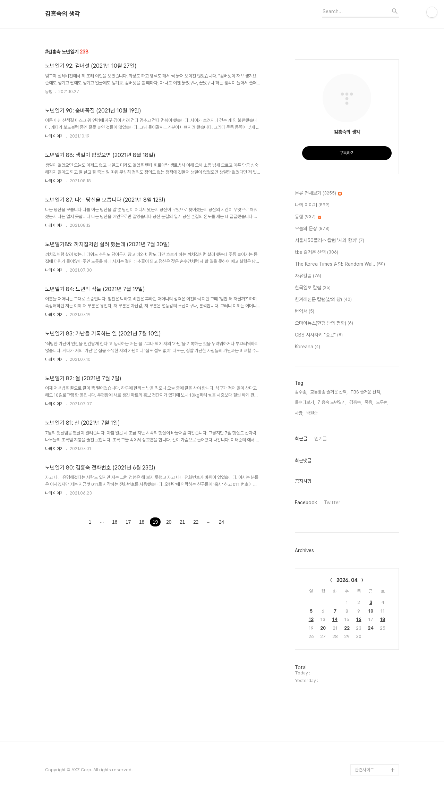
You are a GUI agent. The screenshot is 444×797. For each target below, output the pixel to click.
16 (358, 619)
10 (370, 611)
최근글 (301, 438)
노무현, (382, 402)
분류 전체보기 (318, 193)
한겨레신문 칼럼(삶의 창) (323, 299)
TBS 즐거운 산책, (365, 392)
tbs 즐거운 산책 (316, 252)
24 (371, 628)
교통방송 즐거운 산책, (329, 392)
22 (347, 628)
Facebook (306, 502)
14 (335, 619)
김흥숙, (355, 402)
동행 (48, 91)
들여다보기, (305, 402)
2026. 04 (347, 580)
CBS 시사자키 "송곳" (319, 335)
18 (382, 619)
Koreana (307, 346)
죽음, (369, 402)
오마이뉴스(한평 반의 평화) (324, 323)
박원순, (312, 413)
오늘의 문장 (312, 228)
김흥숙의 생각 (62, 13)
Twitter (332, 502)
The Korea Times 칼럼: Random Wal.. (340, 264)
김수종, (301, 392)
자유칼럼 (308, 276)
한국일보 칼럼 (313, 287)
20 (323, 628)
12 (311, 619)
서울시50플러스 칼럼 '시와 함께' (329, 240)
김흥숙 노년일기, (332, 402)
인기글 (320, 438)
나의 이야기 (54, 136)
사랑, (299, 413)
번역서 (304, 311)
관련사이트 (364, 769)
